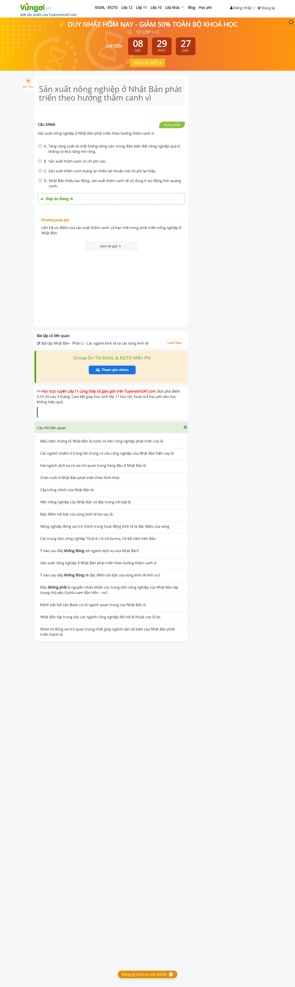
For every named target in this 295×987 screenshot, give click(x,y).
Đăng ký (266, 8)
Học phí (205, 7)
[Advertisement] (111, 284)
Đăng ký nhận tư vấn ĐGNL (144, 974)
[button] (111, 427)
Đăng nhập (241, 8)
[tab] (111, 427)
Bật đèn (28, 83)
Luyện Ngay (174, 343)
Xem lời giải (110, 246)
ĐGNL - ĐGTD (106, 7)
